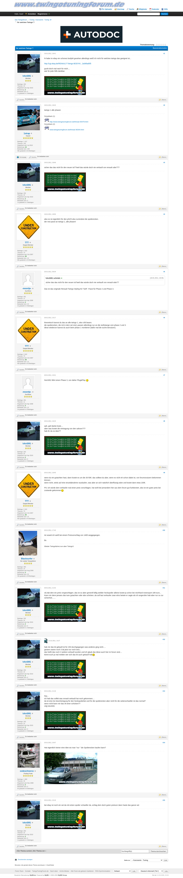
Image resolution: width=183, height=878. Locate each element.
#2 (164, 105)
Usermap (120, 9)
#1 (164, 53)
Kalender (155, 9)
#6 (164, 317)
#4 (164, 214)
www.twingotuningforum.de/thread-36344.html (67, 130)
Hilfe (166, 9)
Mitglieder (143, 9)
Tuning (32, 20)
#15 (164, 800)
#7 (164, 375)
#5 (164, 271)
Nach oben (54, 871)
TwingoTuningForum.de (40, 871)
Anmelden (32, 14)
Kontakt (28, 871)
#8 (164, 421)
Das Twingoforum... (21, 20)
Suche (131, 9)
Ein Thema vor (39, 851)
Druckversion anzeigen (25, 859)
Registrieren (43, 14)
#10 (164, 530)
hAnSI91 (27, 76)
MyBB (47, 875)
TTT (27, 242)
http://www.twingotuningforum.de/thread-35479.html (69, 122)
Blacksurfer (26, 559)
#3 (164, 162)
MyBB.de (33, 875)
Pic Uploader (107, 9)
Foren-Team (19, 871)
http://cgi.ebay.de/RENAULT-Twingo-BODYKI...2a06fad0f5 (67, 64)
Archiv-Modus (64, 871)
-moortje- (26, 288)
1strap (27, 133)
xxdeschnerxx (27, 771)
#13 (164, 691)
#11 (164, 588)
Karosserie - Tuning (42, 20)
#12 (164, 639)
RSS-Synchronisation (102, 871)
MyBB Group (62, 875)
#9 (164, 472)
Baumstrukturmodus (160, 48)
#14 (164, 742)
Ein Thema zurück (24, 851)
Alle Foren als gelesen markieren (82, 871)
